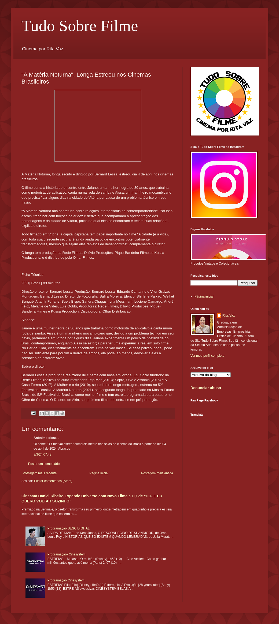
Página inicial (98, 473)
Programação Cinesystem (66, 580)
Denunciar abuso (205, 388)
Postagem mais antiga (157, 473)
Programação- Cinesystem (66, 554)
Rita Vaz (228, 315)
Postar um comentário (44, 464)
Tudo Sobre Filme (79, 26)
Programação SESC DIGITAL (68, 528)
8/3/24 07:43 (43, 454)
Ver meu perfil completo (207, 356)
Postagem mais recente (40, 473)
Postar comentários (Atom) (53, 481)
